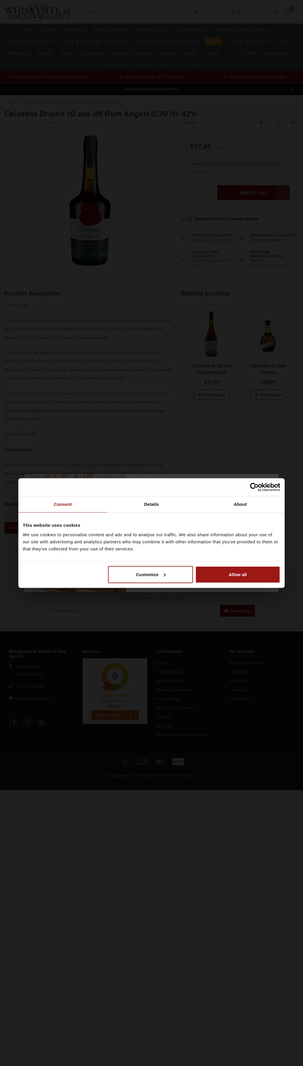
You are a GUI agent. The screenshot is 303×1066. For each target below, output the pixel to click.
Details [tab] (151, 504)
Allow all (238, 574)
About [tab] (240, 504)
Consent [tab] (63, 504)
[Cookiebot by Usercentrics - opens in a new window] (254, 487)
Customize (151, 574)
